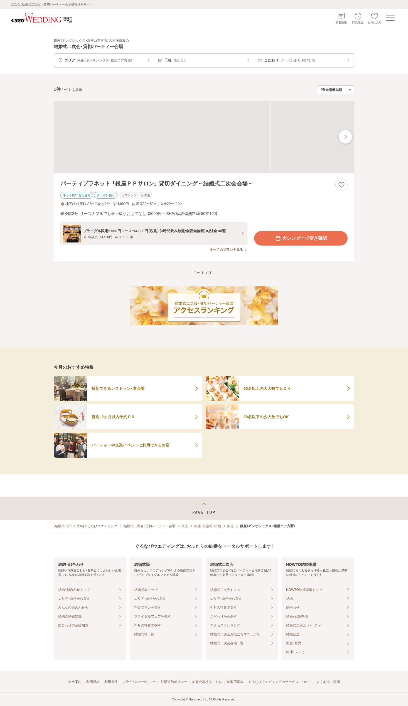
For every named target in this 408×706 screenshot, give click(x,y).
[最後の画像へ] (345, 136)
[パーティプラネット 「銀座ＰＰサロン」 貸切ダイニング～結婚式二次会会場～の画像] (204, 137)
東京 (184, 526)
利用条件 (111, 682)
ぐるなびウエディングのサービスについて (280, 682)
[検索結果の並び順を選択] (335, 89)
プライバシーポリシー (139, 682)
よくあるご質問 (328, 682)
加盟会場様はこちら (207, 682)
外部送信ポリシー (174, 682)
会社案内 (75, 682)
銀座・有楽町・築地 (207, 526)
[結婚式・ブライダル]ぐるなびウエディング (85, 526)
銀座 (230, 526)
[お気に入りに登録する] (341, 185)
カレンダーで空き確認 (301, 238)
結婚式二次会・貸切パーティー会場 (149, 526)
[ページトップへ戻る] (204, 508)
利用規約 (93, 682)
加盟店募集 (235, 682)
